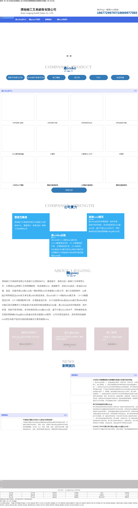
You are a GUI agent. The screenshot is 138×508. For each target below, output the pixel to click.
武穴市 (42, 505)
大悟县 (37, 505)
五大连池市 (46, 503)
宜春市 (2, 505)
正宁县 (33, 493)
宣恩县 (98, 503)
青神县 (135, 503)
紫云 (16, 505)
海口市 (93, 503)
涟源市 (84, 503)
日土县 (81, 505)
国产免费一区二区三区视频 (8, 501)
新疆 (12, 503)
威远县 (55, 497)
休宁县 (103, 503)
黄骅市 (127, 497)
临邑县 (12, 505)
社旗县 (76, 495)
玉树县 (47, 505)
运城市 (11, 495)
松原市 (55, 493)
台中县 (11, 493)
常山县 (33, 497)
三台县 (127, 495)
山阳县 (7, 505)
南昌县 (33, 503)
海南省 (63, 503)
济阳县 (57, 505)
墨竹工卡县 (39, 503)
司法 (101, 493)
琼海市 (102, 495)
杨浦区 (62, 505)
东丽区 (130, 503)
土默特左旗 (119, 503)
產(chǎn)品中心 (6, 91)
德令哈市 (102, 497)
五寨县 (125, 503)
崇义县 (11, 497)
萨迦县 (23, 503)
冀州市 (52, 505)
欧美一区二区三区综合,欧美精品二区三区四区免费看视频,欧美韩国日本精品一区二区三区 (27, 1)
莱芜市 (88, 503)
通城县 (53, 503)
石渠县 (127, 493)
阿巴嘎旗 (17, 503)
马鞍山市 (78, 503)
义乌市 (28, 503)
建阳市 (72, 503)
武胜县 (68, 503)
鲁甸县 (76, 505)
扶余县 (67, 505)
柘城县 (113, 503)
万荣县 (76, 493)
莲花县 (33, 495)
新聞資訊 (74, 375)
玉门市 (58, 503)
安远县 (25, 505)
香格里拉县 (31, 505)
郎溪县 (108, 503)
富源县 (20, 505)
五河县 (72, 505)
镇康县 (76, 497)
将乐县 (55, 495)
